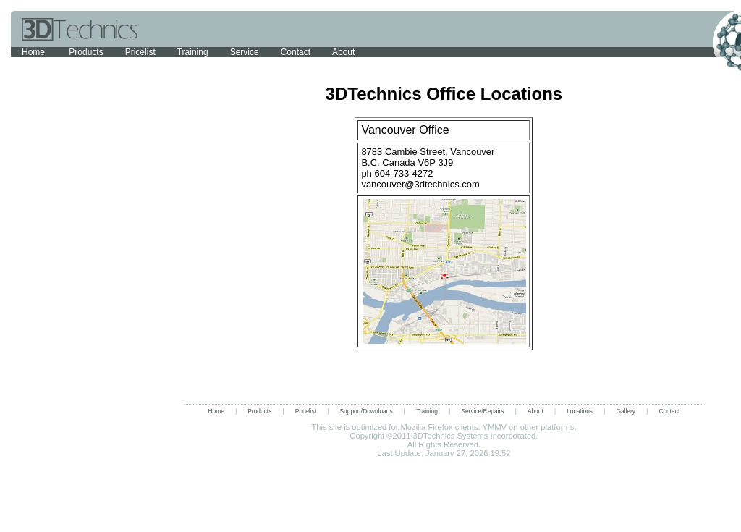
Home (216, 411)
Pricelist (305, 411)
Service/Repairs (482, 411)
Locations (580, 411)
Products (259, 411)
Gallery (625, 411)
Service (244, 52)
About (535, 411)
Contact (669, 411)
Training (427, 411)
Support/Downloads (365, 411)
